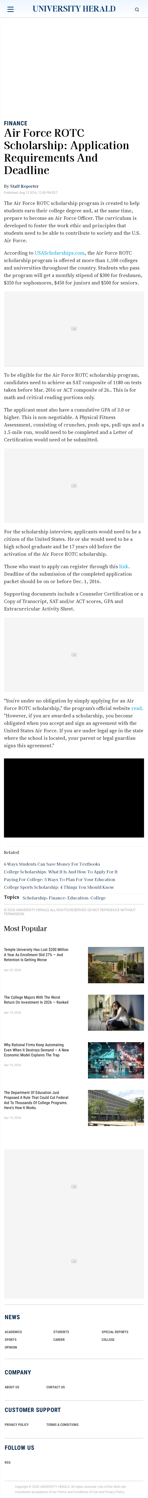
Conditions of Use (85, 1492)
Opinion (11, 1347)
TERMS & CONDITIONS (62, 1425)
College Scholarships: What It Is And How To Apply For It (61, 872)
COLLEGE (108, 1340)
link (123, 566)
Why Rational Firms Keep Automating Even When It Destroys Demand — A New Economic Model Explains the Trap (36, 1049)
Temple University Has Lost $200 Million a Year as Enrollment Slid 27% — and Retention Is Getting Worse (36, 954)
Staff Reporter (24, 186)
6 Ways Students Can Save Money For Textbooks (52, 864)
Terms (62, 1492)
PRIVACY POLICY (17, 1425)
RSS (8, 1462)
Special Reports (115, 1332)
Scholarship (34, 898)
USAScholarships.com (60, 252)
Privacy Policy (114, 1492)
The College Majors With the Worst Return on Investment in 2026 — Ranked (36, 999)
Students (61, 1332)
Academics (13, 1332)
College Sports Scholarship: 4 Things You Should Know (59, 887)
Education (77, 898)
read (136, 708)
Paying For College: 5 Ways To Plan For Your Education (59, 879)
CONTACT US (55, 1387)
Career (59, 1340)
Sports (11, 1340)
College (98, 898)
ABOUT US (12, 1387)
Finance (16, 123)
